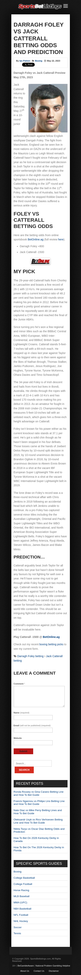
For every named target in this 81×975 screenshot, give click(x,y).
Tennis (17, 933)
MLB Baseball (21, 896)
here (61, 239)
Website (18, 738)
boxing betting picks (51, 644)
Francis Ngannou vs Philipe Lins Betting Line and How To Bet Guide (39, 803)
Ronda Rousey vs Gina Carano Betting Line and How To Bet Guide (39, 793)
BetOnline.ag (36, 239)
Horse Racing (21, 890)
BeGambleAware (26, 966)
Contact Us (39, 971)
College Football (23, 884)
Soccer (18, 927)
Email (32, 725)
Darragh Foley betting (30, 656)
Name (21, 712)
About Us (24, 971)
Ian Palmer (25, 61)
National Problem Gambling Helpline (53, 966)
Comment (19, 684)
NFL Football (21, 914)
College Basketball (24, 877)
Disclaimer (54, 971)
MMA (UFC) (20, 902)
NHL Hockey (21, 921)
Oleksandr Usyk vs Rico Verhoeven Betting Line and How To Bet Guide (38, 821)
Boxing (38, 61)
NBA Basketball (22, 908)
